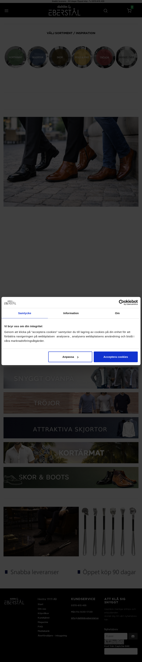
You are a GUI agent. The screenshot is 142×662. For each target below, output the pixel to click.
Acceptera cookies (116, 356)
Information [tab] (71, 313)
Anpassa (70, 356)
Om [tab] (117, 313)
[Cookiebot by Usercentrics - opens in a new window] (121, 302)
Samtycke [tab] (24, 313)
